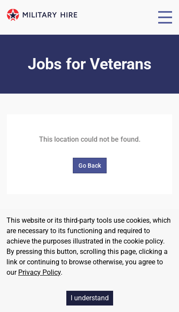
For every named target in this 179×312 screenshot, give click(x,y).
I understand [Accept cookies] (90, 298)
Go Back (89, 165)
